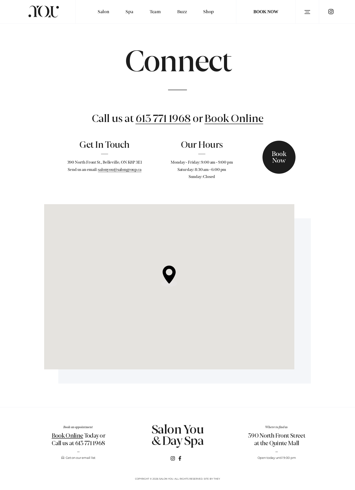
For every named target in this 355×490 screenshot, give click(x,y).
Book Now (266, 11)
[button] (307, 12)
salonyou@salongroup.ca (119, 169)
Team (155, 11)
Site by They (212, 478)
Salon (103, 11)
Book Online (233, 119)
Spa (129, 11)
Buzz (182, 11)
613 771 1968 (163, 119)
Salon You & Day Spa (178, 435)
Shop (208, 11)
